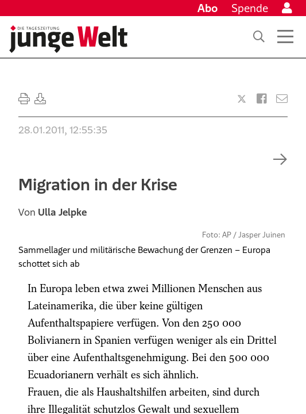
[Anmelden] (287, 8)
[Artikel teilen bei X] (241, 99)
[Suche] (259, 37)
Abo (207, 8)
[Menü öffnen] (285, 36)
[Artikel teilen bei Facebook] (262, 99)
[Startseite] (68, 39)
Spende (249, 8)
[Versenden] (282, 99)
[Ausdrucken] (24, 99)
